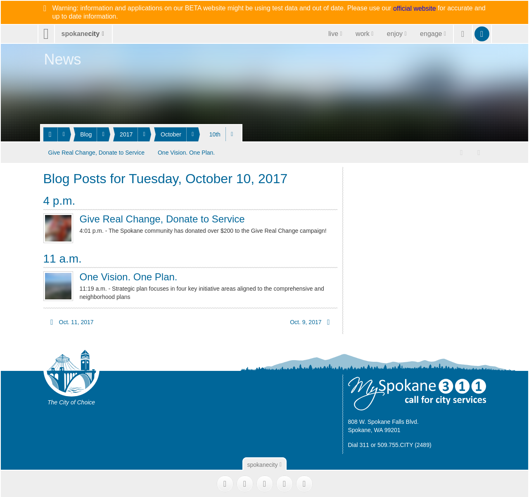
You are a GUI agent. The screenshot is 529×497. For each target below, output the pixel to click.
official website (414, 8)
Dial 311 (358, 443)
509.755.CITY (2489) (404, 443)
